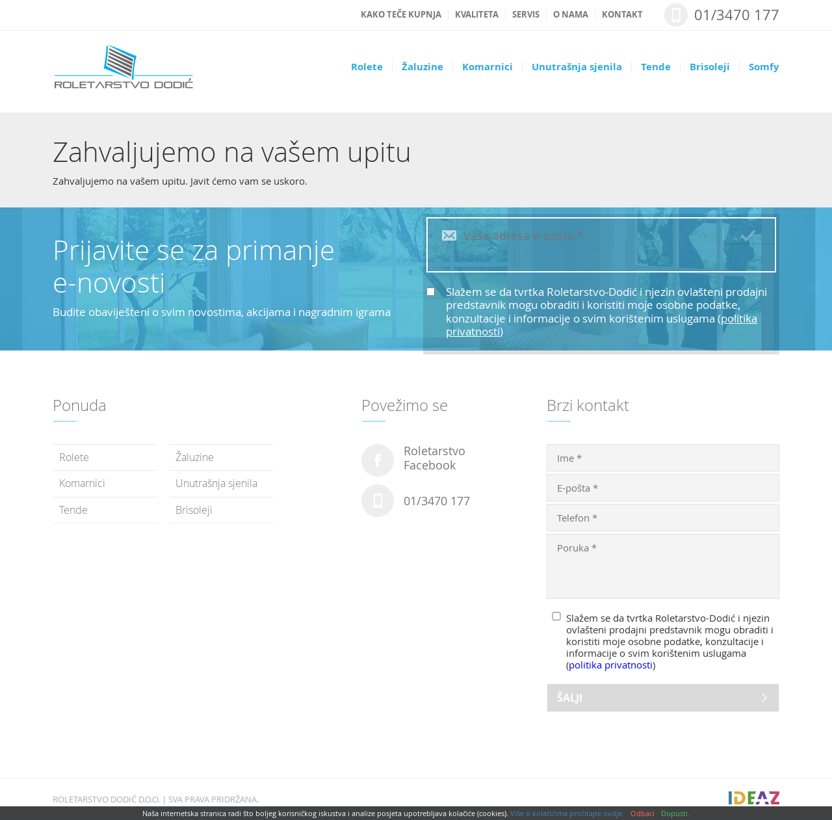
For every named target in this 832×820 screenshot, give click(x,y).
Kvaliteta (477, 15)
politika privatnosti (611, 664)
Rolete (367, 67)
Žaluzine (422, 67)
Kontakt (622, 15)
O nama (570, 15)
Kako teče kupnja (401, 15)
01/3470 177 (736, 14)
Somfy (764, 67)
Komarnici (487, 67)
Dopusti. (675, 813)
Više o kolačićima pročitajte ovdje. (567, 813)
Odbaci (642, 813)
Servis (526, 15)
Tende (656, 67)
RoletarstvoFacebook (434, 458)
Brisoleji (710, 67)
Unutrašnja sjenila (577, 67)
